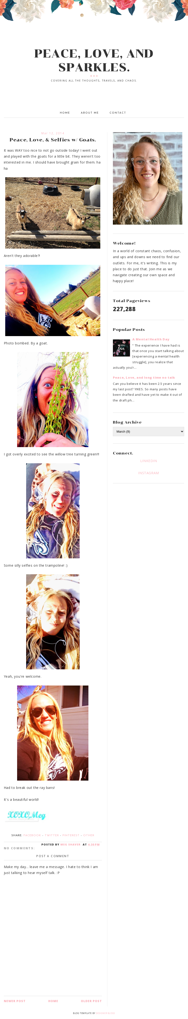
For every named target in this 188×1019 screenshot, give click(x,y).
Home (65, 113)
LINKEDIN (148, 461)
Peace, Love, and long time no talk (144, 377)
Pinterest (71, 835)
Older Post (91, 1001)
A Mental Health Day (150, 339)
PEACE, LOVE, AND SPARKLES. (94, 60)
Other (88, 835)
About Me (90, 113)
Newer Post (15, 1001)
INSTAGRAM (148, 473)
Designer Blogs (105, 1013)
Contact (118, 113)
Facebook (32, 835)
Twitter (52, 835)
